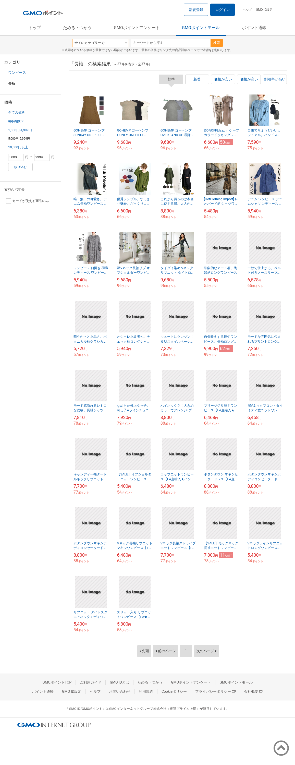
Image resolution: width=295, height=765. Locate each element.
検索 (216, 43)
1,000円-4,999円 (20, 130)
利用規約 (146, 691)
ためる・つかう (77, 27)
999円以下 (16, 121)
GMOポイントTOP (56, 682)
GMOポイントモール (201, 27)
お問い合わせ (119, 691)
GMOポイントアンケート (137, 27)
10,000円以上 (18, 147)
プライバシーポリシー (215, 691)
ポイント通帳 (254, 27)
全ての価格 (16, 112)
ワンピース (17, 72)
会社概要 (253, 691)
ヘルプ (247, 9)
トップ (35, 27)
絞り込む (20, 167)
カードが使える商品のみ (27, 201)
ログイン (222, 10)
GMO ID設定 (264, 9)
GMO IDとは (119, 682)
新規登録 (196, 10)
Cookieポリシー (174, 691)
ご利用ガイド (90, 682)
